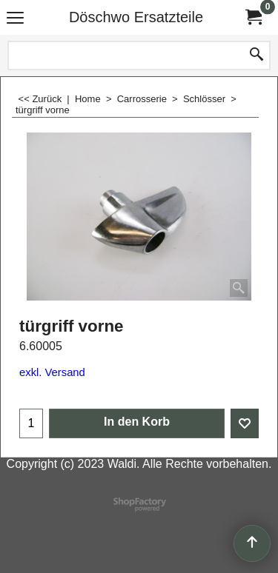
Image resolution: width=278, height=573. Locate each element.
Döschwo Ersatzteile (136, 17)
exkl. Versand (52, 372)
